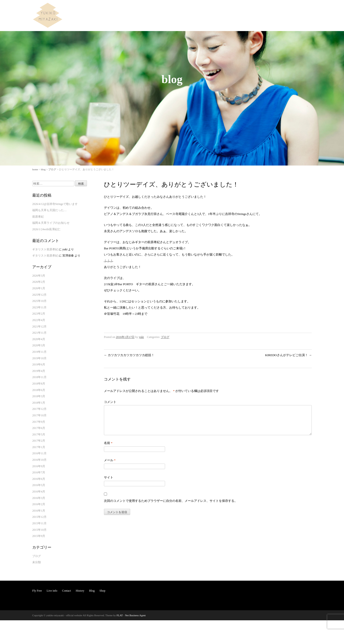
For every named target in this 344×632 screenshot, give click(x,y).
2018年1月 (38, 402)
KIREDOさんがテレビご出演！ (288, 355)
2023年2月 (38, 313)
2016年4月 (38, 491)
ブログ (52, 169)
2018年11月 (39, 377)
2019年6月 (38, 364)
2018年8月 (38, 383)
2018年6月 (38, 390)
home (35, 169)
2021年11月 (39, 332)
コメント (110, 402)
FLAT (120, 615)
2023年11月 (39, 307)
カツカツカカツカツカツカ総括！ (129, 355)
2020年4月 (38, 339)
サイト (108, 483)
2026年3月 (38, 275)
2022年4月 (38, 320)
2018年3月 (38, 396)
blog (43, 169)
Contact (262, 8)
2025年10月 (39, 301)
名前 (108, 448)
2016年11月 (39, 453)
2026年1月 (38, 288)
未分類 (36, 562)
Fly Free (228, 8)
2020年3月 (38, 345)
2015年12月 (39, 517)
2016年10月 (39, 459)
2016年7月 (38, 472)
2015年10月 (39, 529)
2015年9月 (38, 536)
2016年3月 (38, 498)
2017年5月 (38, 434)
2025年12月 (39, 294)
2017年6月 (38, 428)
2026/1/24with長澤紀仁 (46, 229)
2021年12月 (39, 326)
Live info (245, 8)
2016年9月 (38, 466)
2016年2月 (38, 504)
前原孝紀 (38, 216)
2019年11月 (39, 351)
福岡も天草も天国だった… (49, 210)
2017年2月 (38, 440)
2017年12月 (39, 409)
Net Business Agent (135, 615)
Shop (305, 8)
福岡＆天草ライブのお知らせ (51, 223)
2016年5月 (38, 485)
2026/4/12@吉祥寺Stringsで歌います (55, 204)
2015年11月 (39, 523)
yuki (141, 337)
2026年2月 (38, 282)
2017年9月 (38, 421)
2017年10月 (39, 415)
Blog (292, 8)
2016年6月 (38, 479)
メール (110, 466)
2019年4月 (38, 371)
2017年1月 (38, 447)
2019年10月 (39, 358)
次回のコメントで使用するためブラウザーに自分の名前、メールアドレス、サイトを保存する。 (170, 506)
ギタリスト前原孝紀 (45, 249)
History (278, 8)
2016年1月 (38, 510)
